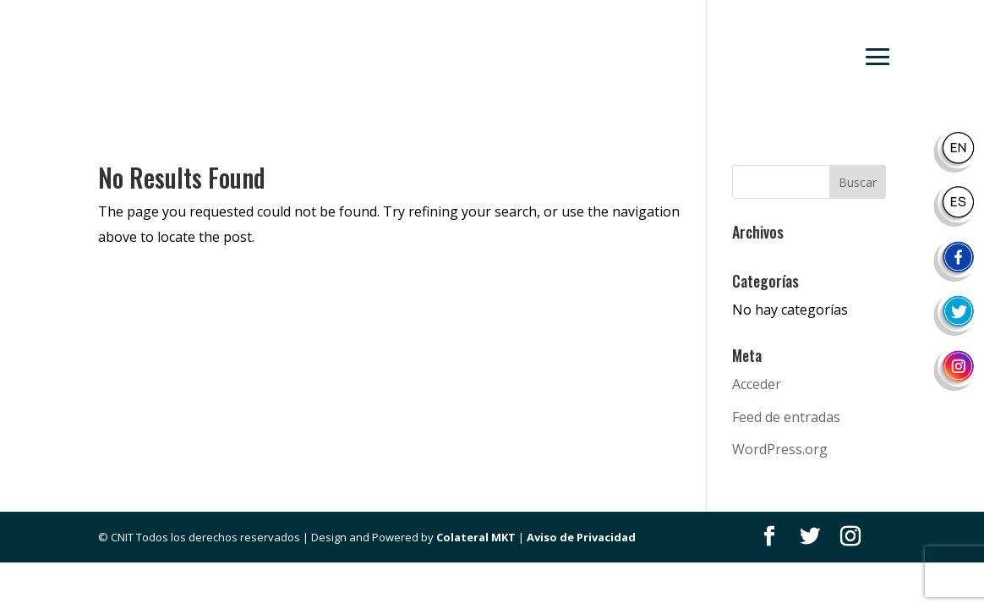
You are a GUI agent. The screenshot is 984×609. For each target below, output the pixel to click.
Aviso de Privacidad (581, 537)
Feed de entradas (786, 417)
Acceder (756, 384)
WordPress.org (780, 449)
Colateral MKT (476, 537)
